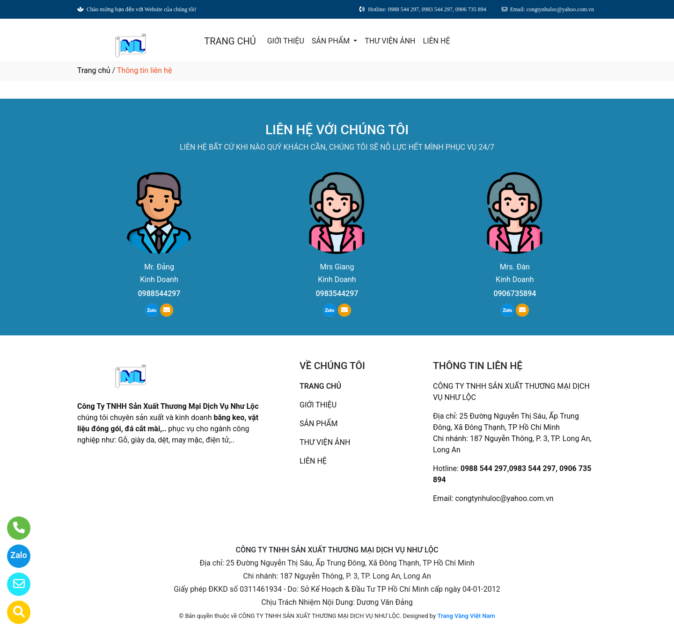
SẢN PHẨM (332, 40)
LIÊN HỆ (436, 40)
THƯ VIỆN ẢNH (390, 40)
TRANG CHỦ (230, 41)
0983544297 (336, 293)
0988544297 (159, 293)
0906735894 (514, 293)
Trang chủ (93, 70)
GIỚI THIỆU (285, 40)
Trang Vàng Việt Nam (466, 615)
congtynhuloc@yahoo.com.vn (504, 498)
